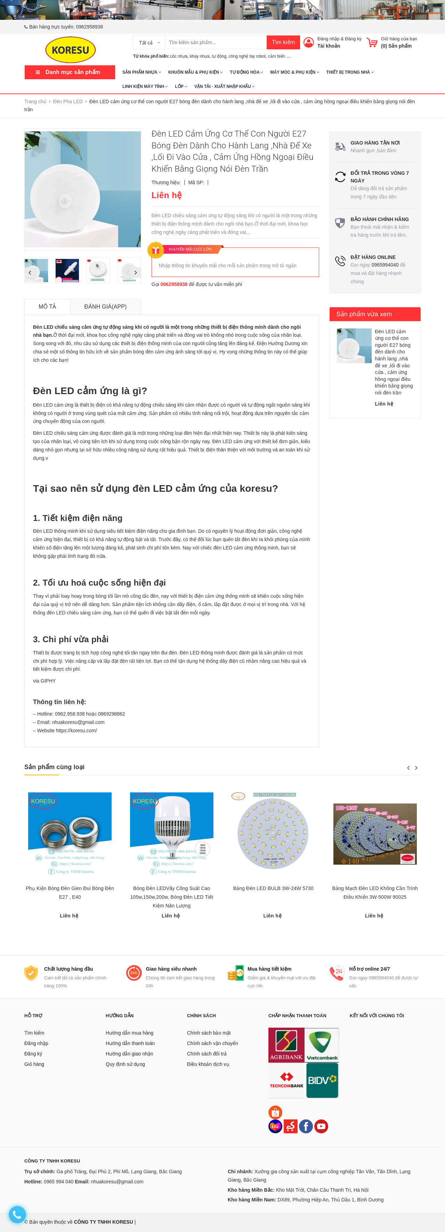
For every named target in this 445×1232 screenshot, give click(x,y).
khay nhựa (200, 56)
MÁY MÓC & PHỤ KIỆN (294, 72)
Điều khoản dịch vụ (208, 1064)
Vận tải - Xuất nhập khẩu (224, 86)
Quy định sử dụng (125, 1064)
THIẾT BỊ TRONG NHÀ (350, 72)
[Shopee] (275, 1112)
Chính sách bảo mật (209, 1033)
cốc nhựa (178, 56)
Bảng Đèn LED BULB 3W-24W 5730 (273, 888)
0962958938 (89, 27)
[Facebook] (306, 1126)
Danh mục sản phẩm (73, 72)
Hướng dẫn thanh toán (130, 1043)
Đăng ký (353, 38)
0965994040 (385, 265)
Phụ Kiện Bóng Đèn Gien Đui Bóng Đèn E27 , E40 (70, 893)
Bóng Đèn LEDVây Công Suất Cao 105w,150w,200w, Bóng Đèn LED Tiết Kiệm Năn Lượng (171, 897)
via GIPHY (44, 681)
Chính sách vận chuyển (212, 1043)
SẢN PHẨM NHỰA (141, 72)
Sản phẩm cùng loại (54, 767)
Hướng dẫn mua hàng (129, 1033)
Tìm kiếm (283, 42)
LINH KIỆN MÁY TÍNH (145, 86)
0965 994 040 (59, 1181)
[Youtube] (321, 1126)
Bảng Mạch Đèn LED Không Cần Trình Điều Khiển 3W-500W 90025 (375, 893)
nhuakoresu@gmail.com (117, 1181)
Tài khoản (328, 46)
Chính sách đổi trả (207, 1053)
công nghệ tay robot (247, 56)
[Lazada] (276, 1126)
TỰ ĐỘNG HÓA (246, 72)
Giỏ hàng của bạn (399, 38)
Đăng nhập (328, 38)
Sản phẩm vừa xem (364, 314)
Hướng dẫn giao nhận (129, 1053)
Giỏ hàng (34, 1064)
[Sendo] (291, 1126)
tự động (219, 56)
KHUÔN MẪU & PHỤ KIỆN (195, 72)
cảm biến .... (279, 56)
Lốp (181, 86)
